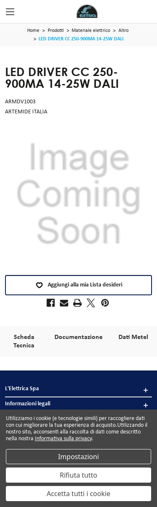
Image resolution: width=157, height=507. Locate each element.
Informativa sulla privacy (63, 439)
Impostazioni (78, 456)
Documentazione (78, 337)
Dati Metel (133, 337)
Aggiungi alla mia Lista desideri (78, 285)
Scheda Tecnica (23, 341)
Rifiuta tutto (78, 475)
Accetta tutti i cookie (79, 493)
